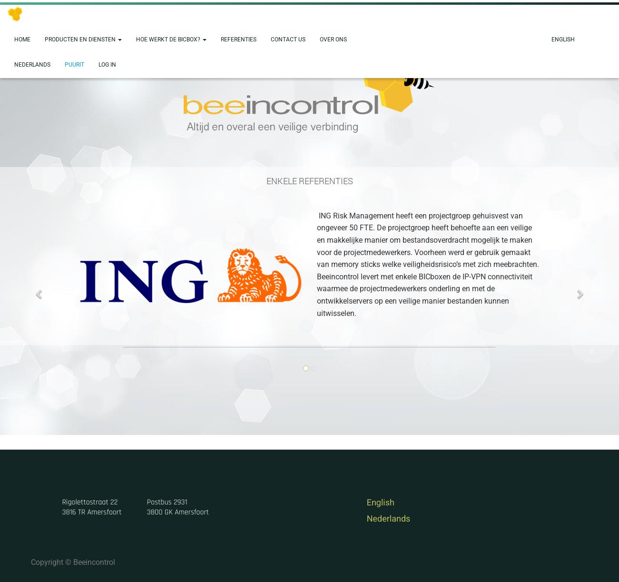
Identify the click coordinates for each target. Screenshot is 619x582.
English (380, 503)
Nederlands (389, 519)
